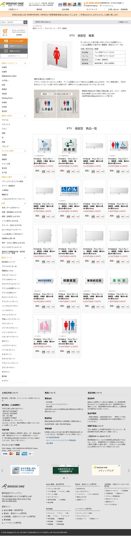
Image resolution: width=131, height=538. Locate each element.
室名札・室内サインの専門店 (15, 513)
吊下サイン (6, 372)
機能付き (5, 194)
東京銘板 (7, 520)
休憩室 (4, 102)
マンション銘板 (52, 494)
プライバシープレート (10, 363)
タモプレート (7, 354)
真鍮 (3, 142)
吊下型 (4, 173)
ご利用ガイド (13, 9)
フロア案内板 (52, 491)
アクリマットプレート (10, 301)
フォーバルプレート (9, 332)
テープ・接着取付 (8, 186)
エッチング (66, 516)
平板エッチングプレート (11, 319)
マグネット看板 (65, 491)
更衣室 (4, 111)
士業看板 (63, 499)
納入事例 (50, 502)
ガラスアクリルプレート (11, 284)
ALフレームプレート (9, 297)
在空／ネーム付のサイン (11, 208)
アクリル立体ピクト (9, 293)
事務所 (4, 89)
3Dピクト (5, 341)
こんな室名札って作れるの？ (12, 234)
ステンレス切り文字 (54, 488)
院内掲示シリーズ (8, 262)
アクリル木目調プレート (11, 288)
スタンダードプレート (10, 337)
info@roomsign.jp (91, 6)
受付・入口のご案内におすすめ (13, 243)
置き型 (4, 168)
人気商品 (5, 190)
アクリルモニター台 (9, 266)
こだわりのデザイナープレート (13, 199)
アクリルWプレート (9, 279)
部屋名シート (94, 518)
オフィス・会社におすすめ (12, 225)
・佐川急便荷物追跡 (52, 437)
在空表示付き (81, 488)
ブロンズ (5, 146)
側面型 (4, 159)
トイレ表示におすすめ (10, 221)
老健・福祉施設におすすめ (12, 212)
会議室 (4, 72)
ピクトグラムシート (83, 516)
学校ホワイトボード (112, 490)
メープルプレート (8, 350)
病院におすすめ (81, 497)
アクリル (5, 120)
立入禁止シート (81, 518)
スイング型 (6, 164)
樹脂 (3, 133)
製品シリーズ (37, 28)
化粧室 (4, 94)
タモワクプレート (8, 359)
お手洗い (5, 80)
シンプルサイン (7, 310)
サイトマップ (91, 9)
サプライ (5, 381)
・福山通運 (49, 443)
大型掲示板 (109, 493)
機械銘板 (61, 518)
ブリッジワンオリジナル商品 (12, 181)
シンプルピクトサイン (10, 306)
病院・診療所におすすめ (11, 216)
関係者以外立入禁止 (9, 76)
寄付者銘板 (51, 518)
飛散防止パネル (7, 271)
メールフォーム (106, 6)
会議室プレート (81, 499)
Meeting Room (7, 98)
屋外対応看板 (52, 499)
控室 (3, 85)
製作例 (39, 9)
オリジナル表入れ (111, 504)
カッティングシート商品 (84, 513)
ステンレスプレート (9, 315)
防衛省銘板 (60, 524)
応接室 (4, 67)
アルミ (4, 129)
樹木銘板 (50, 521)
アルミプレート (7, 323)
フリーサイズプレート (10, 328)
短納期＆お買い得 (8, 238)
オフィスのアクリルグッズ (12, 247)
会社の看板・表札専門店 (13, 510)
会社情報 (65, 9)
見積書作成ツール (14, 56)
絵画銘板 (60, 521)
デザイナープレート (9, 275)
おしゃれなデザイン (83, 491)
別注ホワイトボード (112, 499)
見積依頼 (118, 9)
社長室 (4, 107)
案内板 (4, 376)
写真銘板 (50, 524)
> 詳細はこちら (123, 22)
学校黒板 (125, 490)
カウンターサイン (8, 367)
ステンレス (6, 124)
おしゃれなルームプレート (12, 230)
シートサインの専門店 (12, 523)
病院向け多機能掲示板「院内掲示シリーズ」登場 (13, 252)
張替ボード (120, 493)
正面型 (4, 155)
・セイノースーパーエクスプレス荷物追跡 (60, 440)
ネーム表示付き (94, 494)
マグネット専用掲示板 (113, 496)
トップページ (37, 26)
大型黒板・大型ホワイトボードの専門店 (19, 517)
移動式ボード (110, 501)
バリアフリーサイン (9, 345)
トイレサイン (81, 494)
